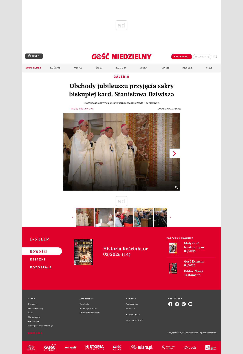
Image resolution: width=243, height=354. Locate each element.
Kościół (55, 68)
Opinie (165, 68)
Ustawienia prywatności (90, 313)
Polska (77, 68)
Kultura (121, 68)
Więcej (209, 68)
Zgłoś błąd (35, 333)
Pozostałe (37, 267)
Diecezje (187, 68)
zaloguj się (202, 57)
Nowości (37, 251)
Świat (99, 68)
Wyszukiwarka (215, 56)
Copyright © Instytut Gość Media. (181, 333)
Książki (37, 259)
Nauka (143, 68)
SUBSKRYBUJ (181, 57)
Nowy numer (33, 68)
